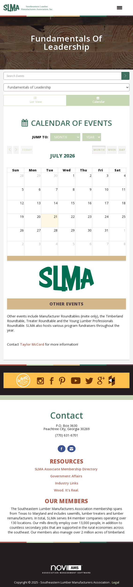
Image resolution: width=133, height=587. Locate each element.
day (122, 149)
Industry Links (66, 483)
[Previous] (9, 150)
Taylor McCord (32, 344)
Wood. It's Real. (66, 490)
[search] (125, 76)
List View (35, 100)
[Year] (91, 137)
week (112, 149)
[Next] (16, 150)
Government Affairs (66, 476)
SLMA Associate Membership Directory (67, 469)
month (99, 149)
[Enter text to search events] (63, 76)
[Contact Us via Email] (71, 449)
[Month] (65, 137)
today (27, 149)
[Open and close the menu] (90, 7)
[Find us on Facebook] (61, 449)
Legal (115, 582)
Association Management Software (66, 569)
